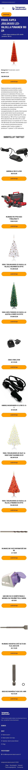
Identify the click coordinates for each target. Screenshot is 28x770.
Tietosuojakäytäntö (10, 767)
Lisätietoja (14, 81)
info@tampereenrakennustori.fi (8, 2)
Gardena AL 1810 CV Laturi (14, 171)
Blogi (3, 744)
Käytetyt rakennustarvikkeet (10, 741)
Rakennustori (6, 735)
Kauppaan (6, 14)
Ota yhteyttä (13, 765)
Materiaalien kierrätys (8, 738)
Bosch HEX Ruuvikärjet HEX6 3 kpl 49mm (14, 691)
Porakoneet (11, 70)
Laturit (17, 70)
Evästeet (20, 765)
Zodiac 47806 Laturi (14, 360)
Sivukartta (20, 767)
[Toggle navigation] (3, 8)
